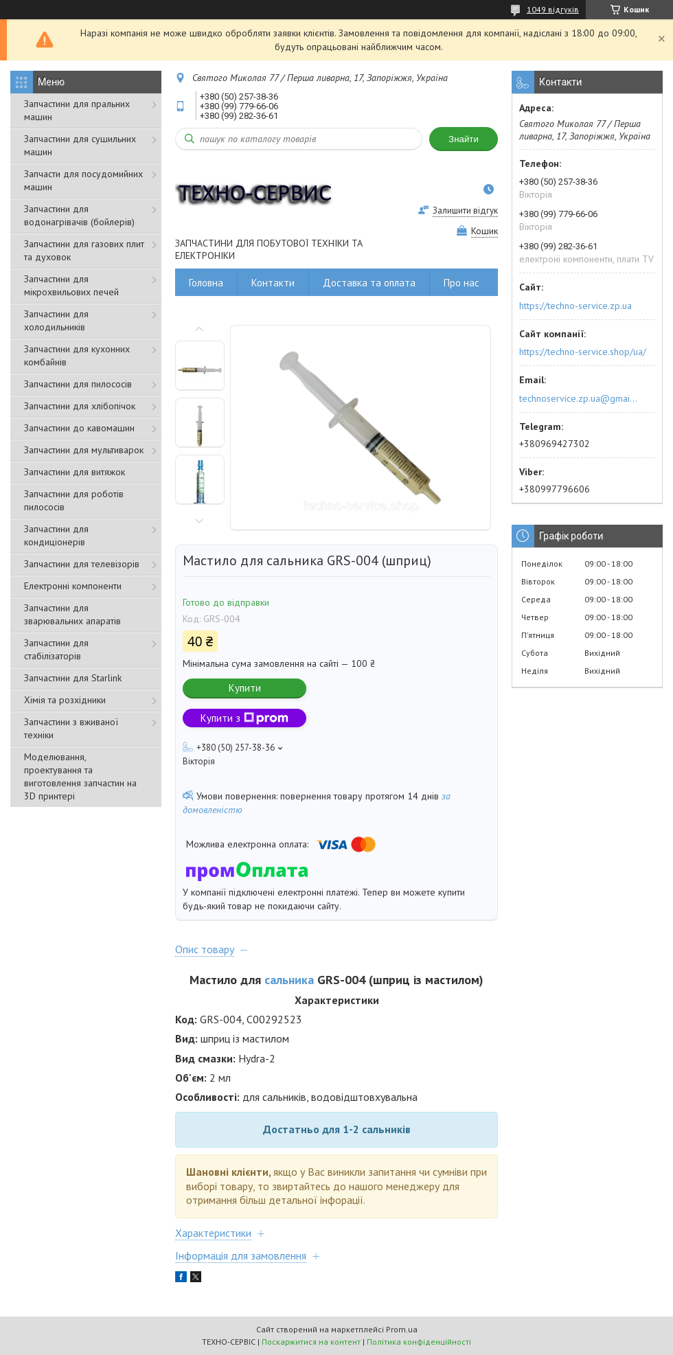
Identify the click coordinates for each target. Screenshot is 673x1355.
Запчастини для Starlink (73, 678)
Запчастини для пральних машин (77, 110)
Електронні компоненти (73, 586)
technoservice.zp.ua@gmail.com (579, 398)
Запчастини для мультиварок (84, 450)
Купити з (244, 718)
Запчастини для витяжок (74, 472)
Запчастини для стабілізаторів (56, 649)
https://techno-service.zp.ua (575, 305)
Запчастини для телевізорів (81, 564)
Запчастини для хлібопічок (79, 406)
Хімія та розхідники (65, 700)
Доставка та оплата (369, 282)
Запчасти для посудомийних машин (83, 180)
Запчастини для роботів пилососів (74, 500)
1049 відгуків (553, 9)
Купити (245, 687)
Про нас (461, 282)
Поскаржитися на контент (311, 1341)
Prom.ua (402, 1329)
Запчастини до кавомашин (79, 428)
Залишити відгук (465, 210)
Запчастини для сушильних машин (80, 145)
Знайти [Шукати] (463, 139)
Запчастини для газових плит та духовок (84, 250)
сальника (289, 980)
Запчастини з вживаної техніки (71, 728)
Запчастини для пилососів (78, 384)
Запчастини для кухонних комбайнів (77, 355)
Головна (206, 282)
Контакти (273, 282)
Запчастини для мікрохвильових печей (71, 285)
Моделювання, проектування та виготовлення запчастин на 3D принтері (80, 776)
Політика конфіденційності (419, 1341)
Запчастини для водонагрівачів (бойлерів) (79, 215)
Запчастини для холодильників (56, 320)
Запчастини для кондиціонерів (56, 535)
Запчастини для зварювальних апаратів (72, 614)
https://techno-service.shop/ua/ (582, 351)
